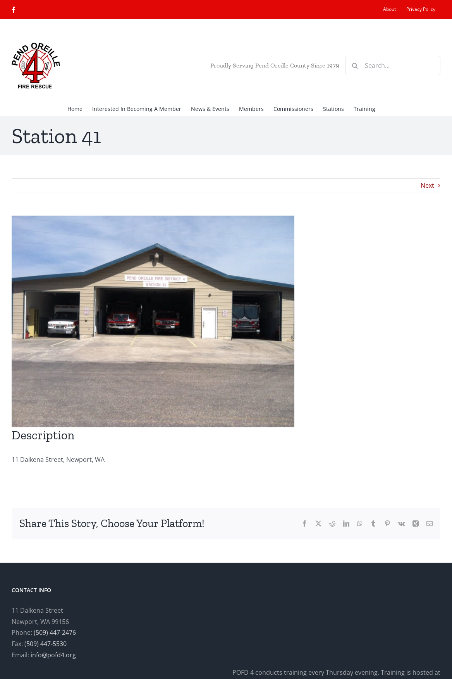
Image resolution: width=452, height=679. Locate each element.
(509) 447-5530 (45, 643)
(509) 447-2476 (55, 632)
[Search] (354, 65)
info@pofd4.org (53, 655)
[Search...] (392, 65)
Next (427, 185)
